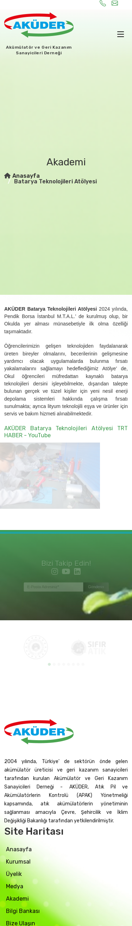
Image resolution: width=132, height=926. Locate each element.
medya (14, 886)
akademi (17, 898)
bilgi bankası (23, 911)
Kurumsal (18, 861)
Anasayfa (26, 175)
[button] (50, 663)
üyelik (14, 874)
